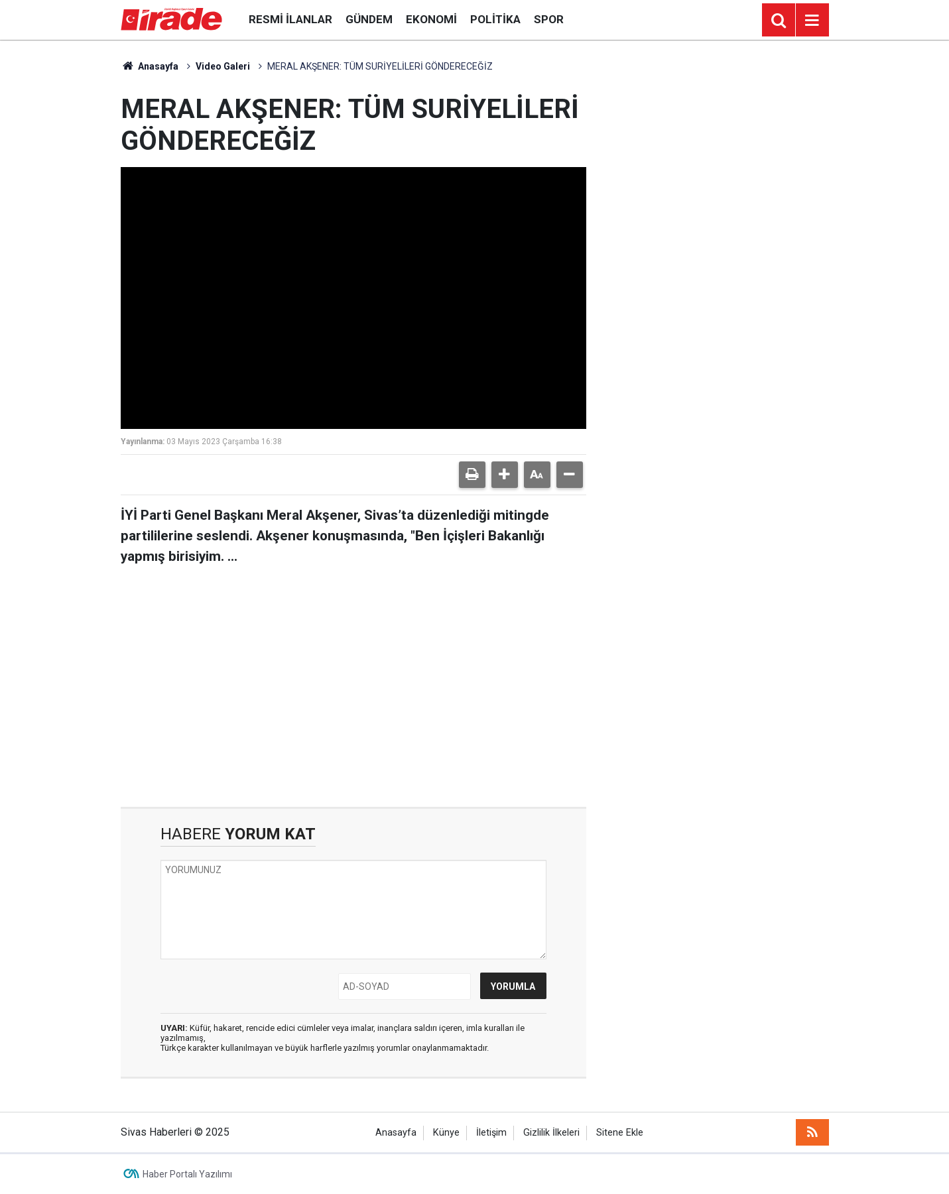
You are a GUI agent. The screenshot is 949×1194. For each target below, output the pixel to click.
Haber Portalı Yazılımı (187, 1174)
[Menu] (812, 20)
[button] (504, 474)
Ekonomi (431, 19)
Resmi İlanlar (290, 19)
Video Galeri (223, 66)
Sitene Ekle (619, 1132)
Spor (549, 19)
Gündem (369, 19)
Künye (446, 1132)
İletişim (491, 1132)
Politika (495, 19)
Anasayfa (150, 66)
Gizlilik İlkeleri (551, 1132)
